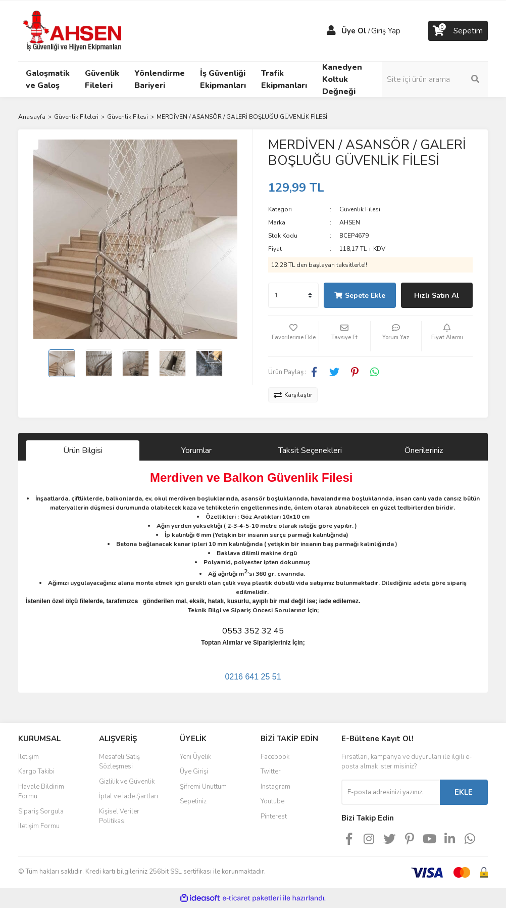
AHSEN (349, 222)
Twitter (271, 771)
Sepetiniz (193, 801)
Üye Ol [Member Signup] (354, 31)
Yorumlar (196, 450)
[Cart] (458, 31)
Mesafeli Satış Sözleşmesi (119, 761)
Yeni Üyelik (195, 756)
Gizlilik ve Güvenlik (127, 781)
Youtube (272, 801)
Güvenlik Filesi (359, 209)
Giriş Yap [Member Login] (385, 31)
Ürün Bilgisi (83, 450)
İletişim (28, 756)
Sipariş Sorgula (41, 811)
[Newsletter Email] (390, 792)
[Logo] (73, 30)
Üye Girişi (194, 771)
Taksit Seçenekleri (310, 450)
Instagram (275, 786)
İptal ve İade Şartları (128, 796)
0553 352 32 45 (253, 631)
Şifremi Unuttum (203, 786)
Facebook (275, 756)
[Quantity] (293, 295)
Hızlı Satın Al (436, 295)
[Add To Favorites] (293, 336)
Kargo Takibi (36, 771)
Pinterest (274, 816)
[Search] (435, 79)
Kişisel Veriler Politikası (119, 816)
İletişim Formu (39, 826)
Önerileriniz (423, 450)
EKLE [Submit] (463, 792)
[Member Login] (331, 30)
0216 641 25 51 (253, 676)
